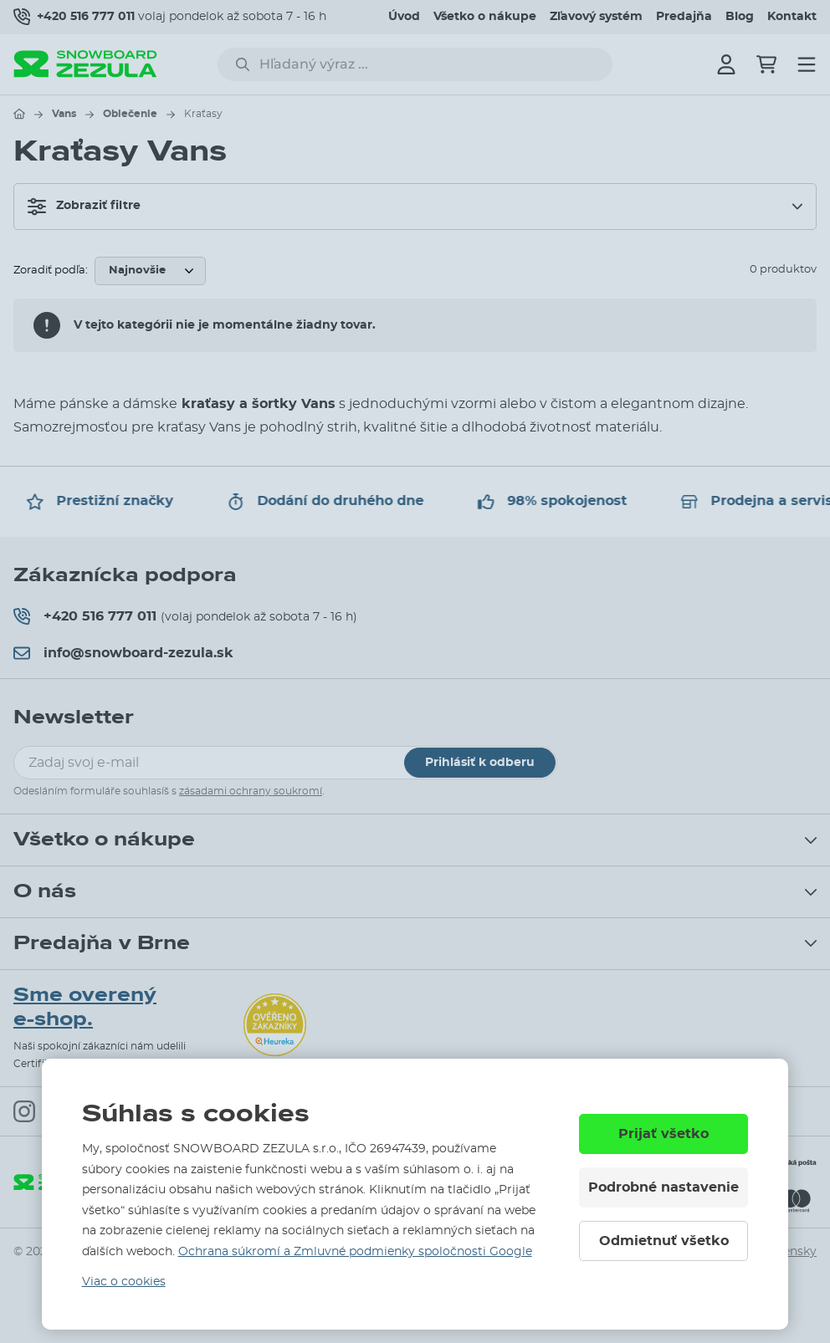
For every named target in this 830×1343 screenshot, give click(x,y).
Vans (64, 114)
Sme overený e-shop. (84, 1007)
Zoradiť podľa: (50, 270)
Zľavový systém (596, 17)
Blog (739, 17)
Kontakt (792, 17)
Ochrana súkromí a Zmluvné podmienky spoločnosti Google (355, 1252)
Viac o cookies (124, 1282)
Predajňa (684, 17)
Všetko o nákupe (484, 17)
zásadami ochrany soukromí (250, 791)
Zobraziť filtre (84, 206)
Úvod (404, 17)
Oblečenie (130, 114)
